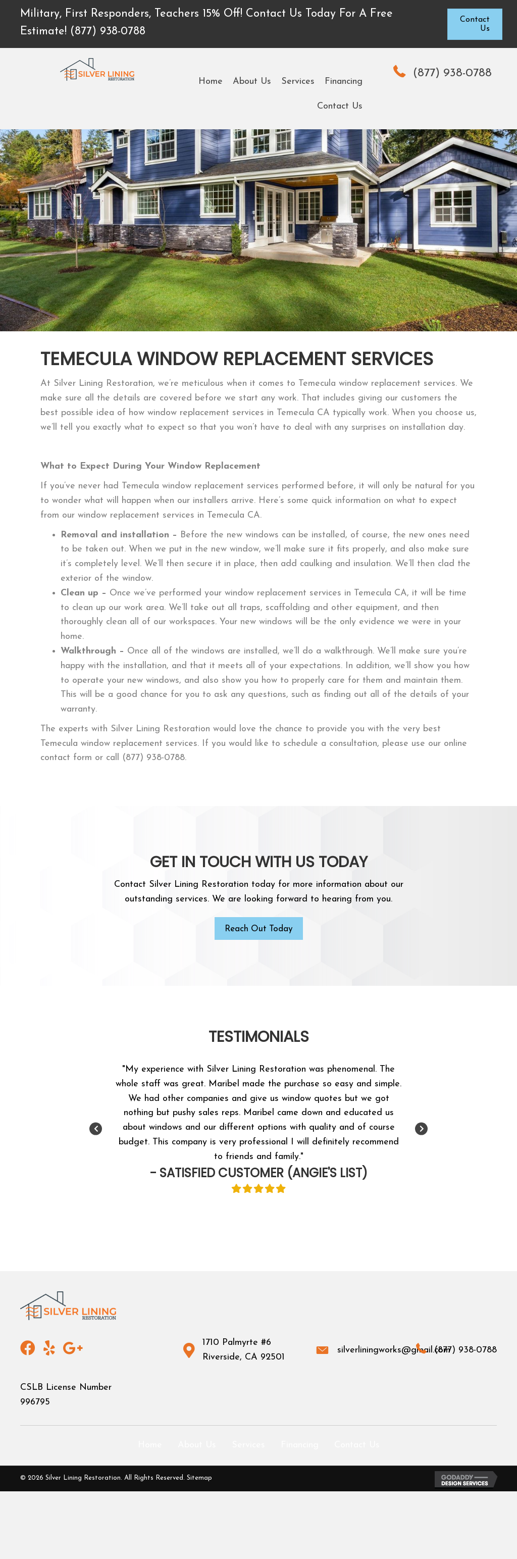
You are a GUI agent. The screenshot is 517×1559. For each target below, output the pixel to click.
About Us (197, 1445)
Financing (300, 1445)
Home (150, 1445)
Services (248, 1445)
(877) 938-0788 (452, 73)
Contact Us (357, 1445)
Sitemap (199, 1479)
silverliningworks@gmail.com (393, 1350)
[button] (474, 24)
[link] (210, 82)
